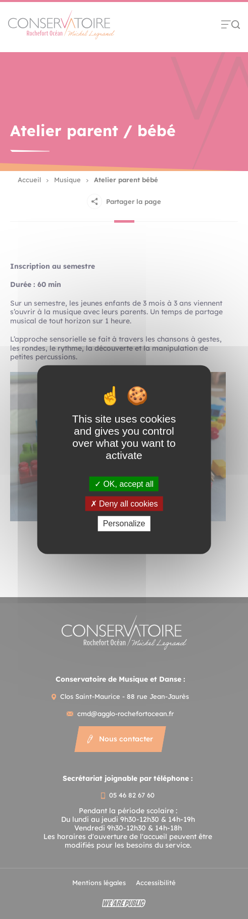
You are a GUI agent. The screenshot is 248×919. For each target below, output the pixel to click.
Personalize (124, 523)
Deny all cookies (124, 503)
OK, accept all (124, 484)
